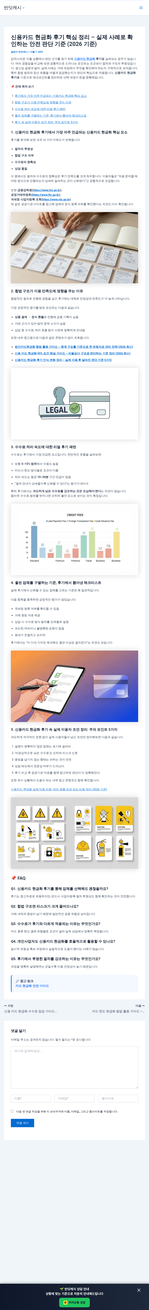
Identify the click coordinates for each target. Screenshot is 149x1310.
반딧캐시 (13, 7)
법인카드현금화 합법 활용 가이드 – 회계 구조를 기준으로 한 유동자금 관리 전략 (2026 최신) (74, 347)
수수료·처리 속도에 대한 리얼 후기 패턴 (40, 109)
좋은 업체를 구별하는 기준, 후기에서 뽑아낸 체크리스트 (51, 115)
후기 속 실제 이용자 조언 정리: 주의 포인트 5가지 (46, 122)
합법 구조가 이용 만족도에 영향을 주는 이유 (43, 102)
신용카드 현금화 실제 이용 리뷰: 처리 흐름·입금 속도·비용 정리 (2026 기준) (59, 789)
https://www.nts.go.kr (56, 199)
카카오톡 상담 (74, 1302)
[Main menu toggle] (141, 8)
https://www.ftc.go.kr (45, 195)
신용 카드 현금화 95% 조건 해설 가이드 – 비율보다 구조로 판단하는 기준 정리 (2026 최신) (72, 353)
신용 (77, 59)
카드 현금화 (87, 59)
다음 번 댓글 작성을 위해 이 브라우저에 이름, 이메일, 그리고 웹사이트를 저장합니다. (67, 1111)
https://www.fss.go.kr (46, 190)
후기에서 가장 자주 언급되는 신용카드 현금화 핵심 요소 (51, 96)
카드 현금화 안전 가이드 (32, 986)
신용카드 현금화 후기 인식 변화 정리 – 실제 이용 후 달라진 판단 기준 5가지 (63, 360)
